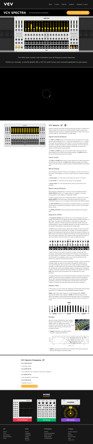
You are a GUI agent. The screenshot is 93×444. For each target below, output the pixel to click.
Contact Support (72, 431)
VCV (4, 429)
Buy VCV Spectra (78, 13)
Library (57, 4)
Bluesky (27, 438)
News (4, 438)
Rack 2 (5, 431)
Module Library (7, 436)
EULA (69, 433)
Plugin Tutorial (48, 435)
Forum (27, 431)
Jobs (69, 438)
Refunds (70, 435)
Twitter (27, 436)
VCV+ (4, 433)
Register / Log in (82, 4)
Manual (64, 4)
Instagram (27, 433)
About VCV (71, 440)
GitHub (46, 431)
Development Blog (49, 433)
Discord (27, 440)
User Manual (6, 435)
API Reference (48, 438)
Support (71, 4)
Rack (50, 4)
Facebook (28, 435)
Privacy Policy (72, 436)
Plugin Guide (47, 436)
